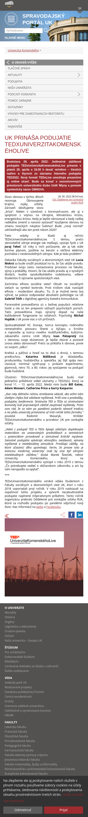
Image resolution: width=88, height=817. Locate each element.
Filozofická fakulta (16, 736)
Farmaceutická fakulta (19, 750)
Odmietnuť (23, 810)
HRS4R (9, 715)
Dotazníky (15, 107)
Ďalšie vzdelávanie (17, 671)
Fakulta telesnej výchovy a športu (26, 755)
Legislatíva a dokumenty (20, 626)
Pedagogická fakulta (18, 746)
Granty (9, 701)
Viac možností (13, 801)
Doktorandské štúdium (20, 657)
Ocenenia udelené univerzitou (24, 706)
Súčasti (9, 636)
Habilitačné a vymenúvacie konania (28, 711)
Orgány (9, 622)
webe (39, 507)
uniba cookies (73, 794)
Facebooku (53, 507)
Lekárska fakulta (15, 727)
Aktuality (15, 75)
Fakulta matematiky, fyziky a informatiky (31, 764)
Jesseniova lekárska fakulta (22, 760)
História (10, 617)
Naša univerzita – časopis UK (23, 640)
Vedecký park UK (16, 683)
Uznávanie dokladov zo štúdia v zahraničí (31, 666)
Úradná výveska (15, 631)
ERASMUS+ (12, 662)
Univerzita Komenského (23, 50)
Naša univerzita (19, 88)
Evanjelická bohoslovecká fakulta (26, 774)
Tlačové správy (19, 68)
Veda (8, 678)
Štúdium (11, 647)
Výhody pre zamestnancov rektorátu (36, 114)
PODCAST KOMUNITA (22, 94)
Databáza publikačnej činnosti (24, 692)
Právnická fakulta (16, 732)
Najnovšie (15, 126)
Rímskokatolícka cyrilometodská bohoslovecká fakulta (40, 769)
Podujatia (15, 81)
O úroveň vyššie (24, 62)
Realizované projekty (18, 687)
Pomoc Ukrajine (19, 101)
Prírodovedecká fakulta (20, 741)
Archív (13, 120)
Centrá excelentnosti (18, 697)
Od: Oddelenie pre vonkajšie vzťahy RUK (67, 201)
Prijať (64, 810)
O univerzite (14, 608)
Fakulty (11, 722)
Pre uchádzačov (15, 652)
